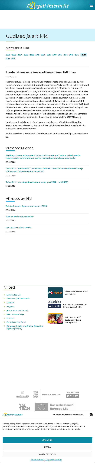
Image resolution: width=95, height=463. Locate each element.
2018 (55, 55)
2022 (32, 55)
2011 (13, 59)
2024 (20, 55)
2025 (14, 55)
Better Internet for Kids (17, 310)
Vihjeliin (10, 306)
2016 (66, 55)
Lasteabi (10, 302)
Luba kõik (47, 440)
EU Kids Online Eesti (16, 322)
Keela (47, 447)
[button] (91, 414)
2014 (77, 55)
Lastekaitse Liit (13, 295)
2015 (71, 55)
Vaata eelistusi (47, 454)
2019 (49, 55)
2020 (43, 55)
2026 (8, 55)
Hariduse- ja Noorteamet (18, 299)
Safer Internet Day (15, 314)
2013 (84, 55)
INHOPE (10, 318)
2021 (37, 55)
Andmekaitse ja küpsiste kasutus (46, 460)
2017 (60, 55)
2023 (26, 55)
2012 (8, 59)
